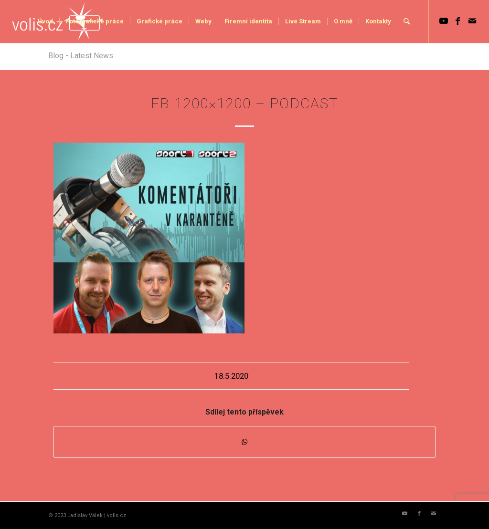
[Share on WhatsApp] (244, 441)
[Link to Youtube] (443, 21)
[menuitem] (45, 21)
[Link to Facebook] (458, 21)
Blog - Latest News (80, 55)
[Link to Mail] (472, 21)
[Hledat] (406, 21)
